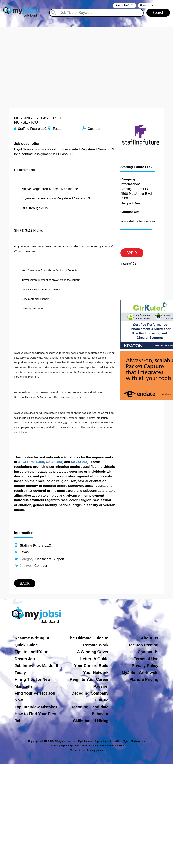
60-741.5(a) (79, 462)
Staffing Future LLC (136, 167)
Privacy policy (95, 750)
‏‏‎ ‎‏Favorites (124, 5)
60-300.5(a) (54, 462)
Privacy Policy (145, 665)
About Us (149, 638)
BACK (25, 583)
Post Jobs (147, 5)
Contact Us (148, 652)
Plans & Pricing (144, 679)
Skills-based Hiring (90, 721)
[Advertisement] (86, 54)
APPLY (132, 253)
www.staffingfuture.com (137, 221)
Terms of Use (146, 659)
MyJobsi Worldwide (140, 672)
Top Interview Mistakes (36, 707)
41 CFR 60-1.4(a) (31, 462)
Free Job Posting (142, 645)
